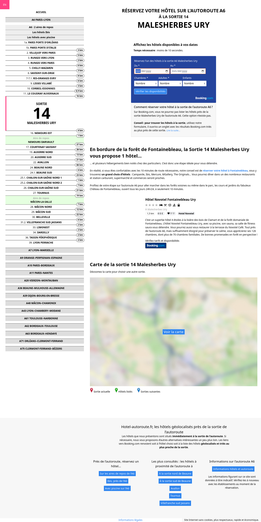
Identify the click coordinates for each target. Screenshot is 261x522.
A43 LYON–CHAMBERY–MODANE (41, 311)
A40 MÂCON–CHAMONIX (41, 303)
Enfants (187, 78)
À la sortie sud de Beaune (175, 481)
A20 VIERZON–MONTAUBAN (41, 280)
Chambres (141, 78)
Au (172, 65)
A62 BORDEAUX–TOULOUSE (41, 326)
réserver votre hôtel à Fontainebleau (225, 170)
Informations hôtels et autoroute (233, 469)
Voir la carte (173, 331)
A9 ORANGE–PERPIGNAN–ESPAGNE (41, 257)
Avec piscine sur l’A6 (117, 488)
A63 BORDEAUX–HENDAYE (41, 333)
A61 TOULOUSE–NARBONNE (41, 318)
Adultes (163, 78)
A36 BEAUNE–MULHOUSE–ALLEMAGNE (41, 288)
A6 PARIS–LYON (41, 20)
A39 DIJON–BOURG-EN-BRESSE (41, 295)
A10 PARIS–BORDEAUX (41, 265)
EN (4, 4)
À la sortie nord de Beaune (175, 473)
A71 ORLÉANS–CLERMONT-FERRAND (41, 341)
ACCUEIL (41, 12)
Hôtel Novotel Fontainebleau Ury (170, 199)
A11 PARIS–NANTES (41, 273)
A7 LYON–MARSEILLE (41, 250)
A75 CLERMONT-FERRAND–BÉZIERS (41, 348)
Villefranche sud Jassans (175, 503)
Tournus (175, 495)
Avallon (175, 488)
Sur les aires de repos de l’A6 (117, 473)
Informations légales (130, 520)
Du (136, 65)
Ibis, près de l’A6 (117, 481)
